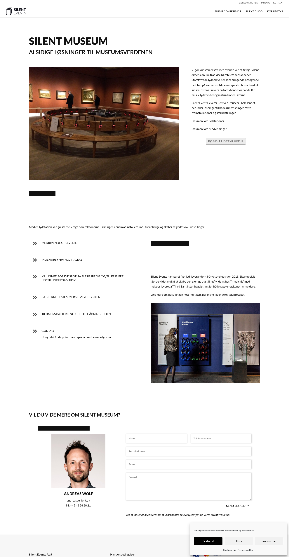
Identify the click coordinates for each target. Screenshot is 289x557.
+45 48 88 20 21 (80, 505)
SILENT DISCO (254, 11)
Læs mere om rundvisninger (209, 128)
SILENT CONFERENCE (228, 11)
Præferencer (269, 541)
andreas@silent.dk (78, 500)
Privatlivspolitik (245, 550)
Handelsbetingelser (122, 554)
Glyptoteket (236, 294)
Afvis (239, 541)
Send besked (236, 505)
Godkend (208, 541)
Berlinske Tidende (213, 294)
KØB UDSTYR (275, 11)
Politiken (195, 294)
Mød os (265, 3)
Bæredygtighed (248, 3)
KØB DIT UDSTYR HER (224, 141)
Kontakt (278, 3)
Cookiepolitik (229, 550)
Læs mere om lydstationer (207, 121)
